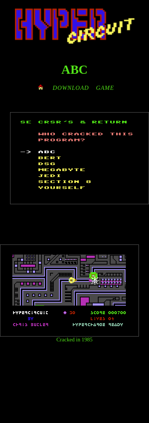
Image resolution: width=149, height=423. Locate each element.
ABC (74, 69)
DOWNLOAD (71, 88)
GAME (105, 88)
